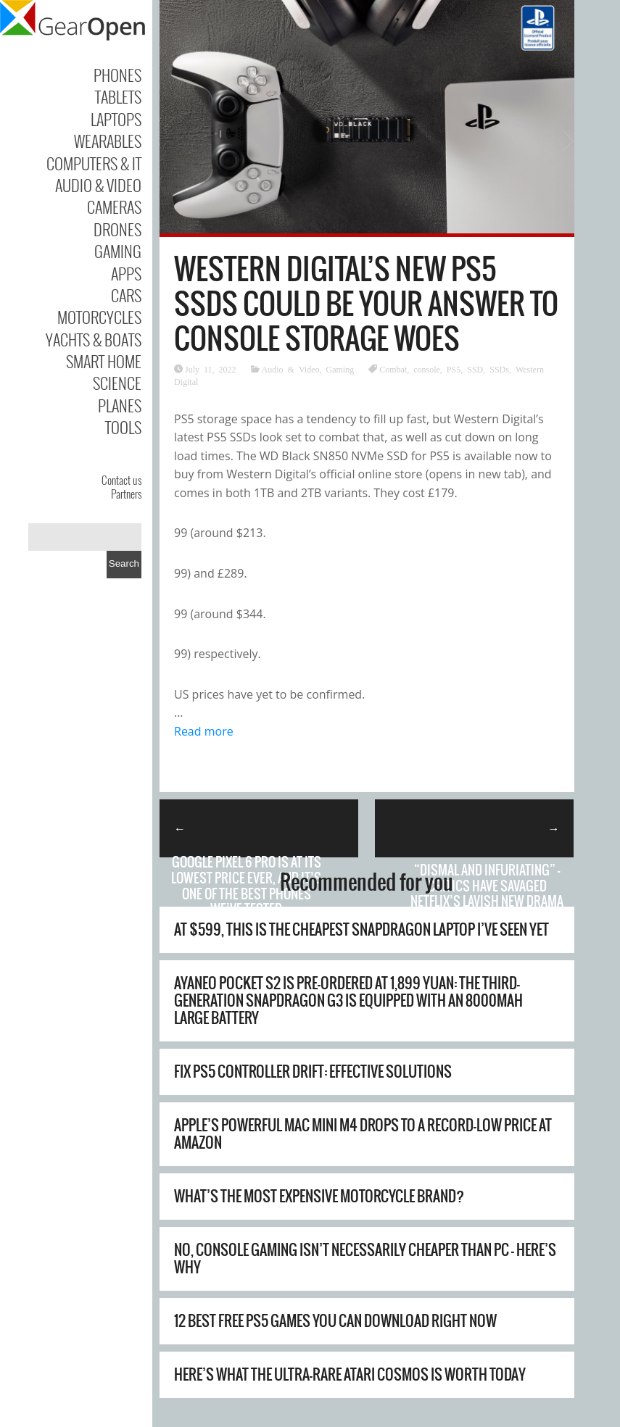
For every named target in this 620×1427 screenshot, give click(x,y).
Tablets (118, 96)
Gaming (117, 250)
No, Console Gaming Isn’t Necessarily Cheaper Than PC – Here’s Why (365, 1258)
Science (117, 382)
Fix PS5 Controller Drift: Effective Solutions (313, 1071)
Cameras (114, 206)
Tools (123, 426)
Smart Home (103, 361)
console (426, 369)
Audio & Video (98, 184)
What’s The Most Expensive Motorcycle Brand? (319, 1196)
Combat (393, 369)
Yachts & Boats (93, 339)
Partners (126, 494)
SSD (475, 369)
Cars (126, 295)
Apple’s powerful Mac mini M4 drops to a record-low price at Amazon (363, 1134)
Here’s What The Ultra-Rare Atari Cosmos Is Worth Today (350, 1374)
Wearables (107, 140)
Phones (117, 74)
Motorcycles (99, 316)
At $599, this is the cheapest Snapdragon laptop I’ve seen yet (361, 929)
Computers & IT (93, 163)
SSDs (499, 369)
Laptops (116, 118)
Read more (203, 731)
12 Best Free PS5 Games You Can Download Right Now (335, 1321)
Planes (119, 405)
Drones (117, 229)
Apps (126, 273)
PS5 (453, 369)
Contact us (121, 480)
